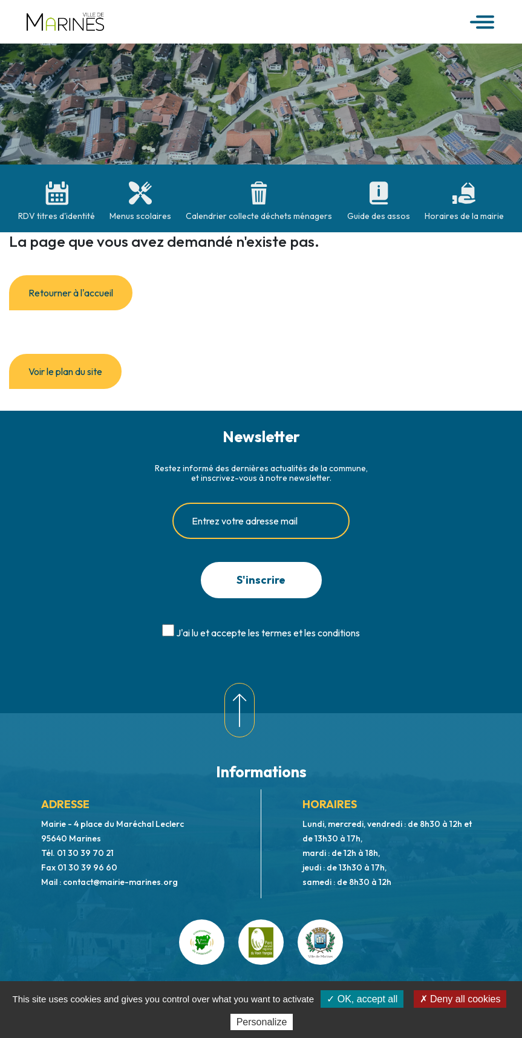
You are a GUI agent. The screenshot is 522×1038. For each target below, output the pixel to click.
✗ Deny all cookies (460, 999)
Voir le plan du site (65, 371)
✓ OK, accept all (362, 999)
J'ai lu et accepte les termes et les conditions (268, 633)
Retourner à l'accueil (70, 293)
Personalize (262, 1022)
